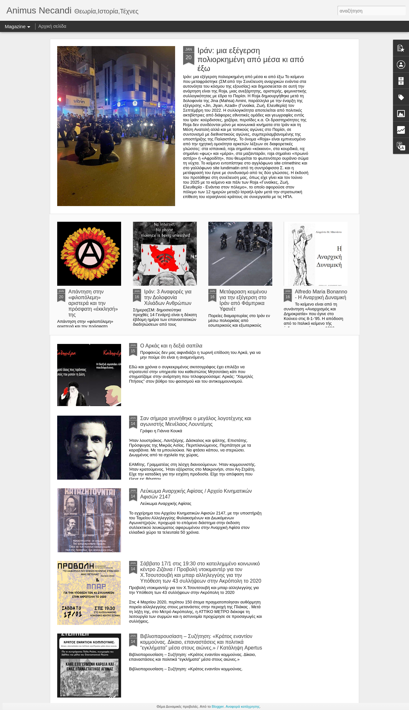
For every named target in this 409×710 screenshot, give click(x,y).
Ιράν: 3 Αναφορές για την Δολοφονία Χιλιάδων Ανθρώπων (167, 297)
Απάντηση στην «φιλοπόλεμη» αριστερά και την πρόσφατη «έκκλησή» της (93, 303)
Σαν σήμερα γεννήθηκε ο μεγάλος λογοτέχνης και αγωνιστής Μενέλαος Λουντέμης (195, 421)
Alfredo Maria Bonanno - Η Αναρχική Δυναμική (321, 294)
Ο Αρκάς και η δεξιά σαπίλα (171, 345)
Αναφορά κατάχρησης (243, 706)
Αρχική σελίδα (52, 26)
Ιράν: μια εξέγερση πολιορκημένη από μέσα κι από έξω (250, 59)
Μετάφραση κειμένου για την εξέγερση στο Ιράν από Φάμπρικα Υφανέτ (243, 300)
